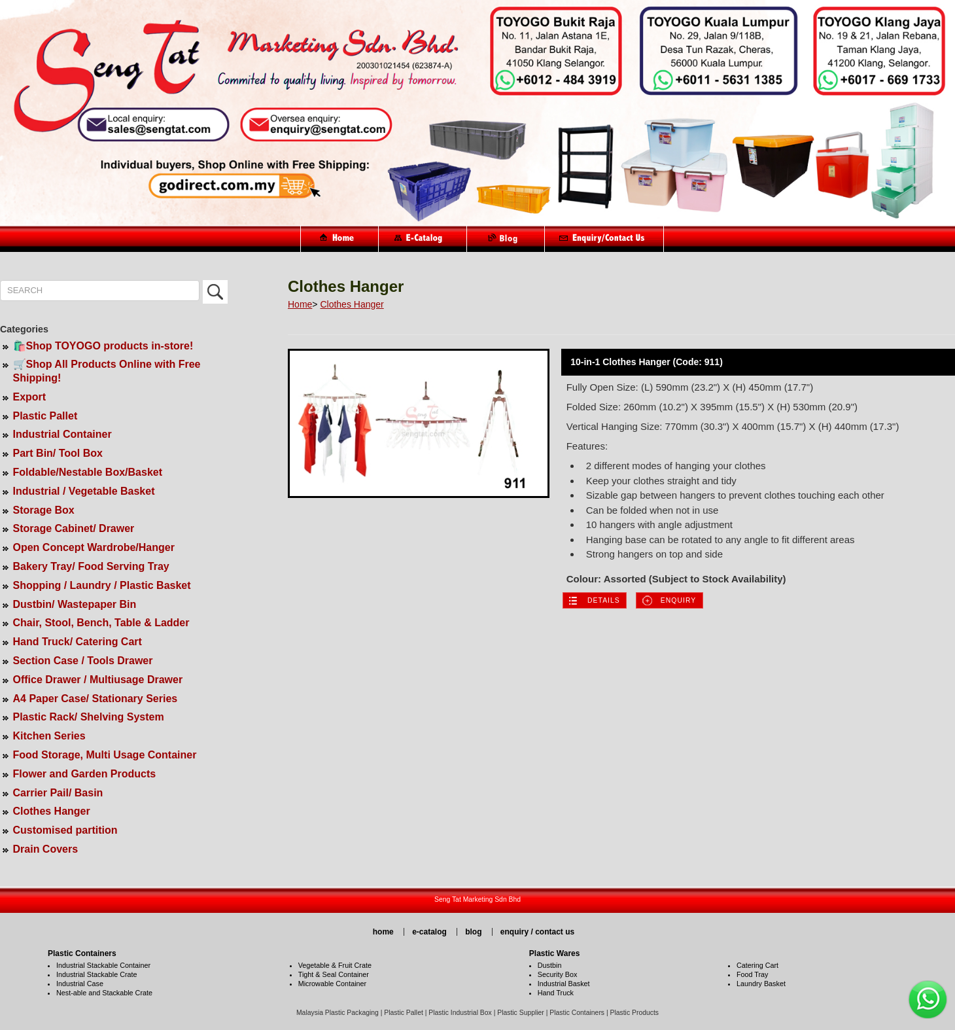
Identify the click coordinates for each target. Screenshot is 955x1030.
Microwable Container (332, 983)
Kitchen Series (49, 735)
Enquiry (678, 600)
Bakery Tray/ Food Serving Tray (91, 566)
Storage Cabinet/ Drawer (74, 528)
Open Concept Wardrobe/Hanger (94, 547)
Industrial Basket (564, 983)
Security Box (558, 974)
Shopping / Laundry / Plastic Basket (102, 585)
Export (29, 396)
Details (603, 600)
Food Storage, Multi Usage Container (105, 754)
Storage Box (44, 510)
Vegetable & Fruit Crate (335, 965)
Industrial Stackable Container (103, 965)
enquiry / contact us (537, 931)
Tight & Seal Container (333, 974)
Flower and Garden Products (84, 773)
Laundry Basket (761, 983)
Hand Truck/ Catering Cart (77, 641)
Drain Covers (45, 849)
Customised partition (65, 830)
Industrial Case (79, 983)
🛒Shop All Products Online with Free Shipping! (107, 371)
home (383, 931)
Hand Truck (556, 993)
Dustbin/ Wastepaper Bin (75, 604)
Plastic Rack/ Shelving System (88, 716)
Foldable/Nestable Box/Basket (88, 472)
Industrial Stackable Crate (96, 974)
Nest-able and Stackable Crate (104, 993)
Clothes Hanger (51, 811)
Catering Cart (757, 965)
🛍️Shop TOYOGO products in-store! (103, 345)
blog (473, 931)
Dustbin (550, 965)
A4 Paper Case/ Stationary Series (95, 698)
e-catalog (429, 931)
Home (300, 304)
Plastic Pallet (45, 415)
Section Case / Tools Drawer (83, 660)
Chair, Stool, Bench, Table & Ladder (101, 622)
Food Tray (753, 974)
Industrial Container (62, 434)
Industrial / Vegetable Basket (84, 491)
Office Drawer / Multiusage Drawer (98, 679)
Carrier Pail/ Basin (58, 792)
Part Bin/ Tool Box (58, 453)
